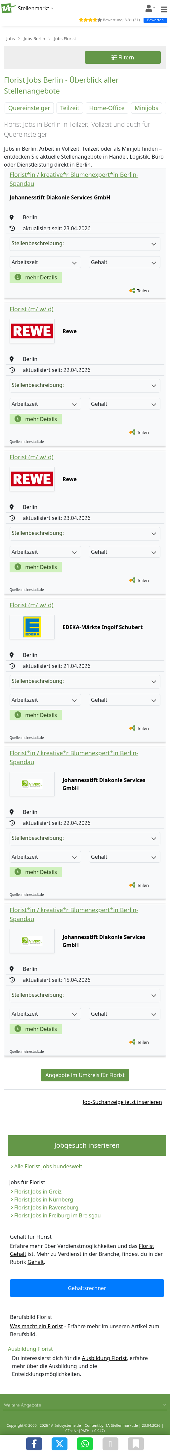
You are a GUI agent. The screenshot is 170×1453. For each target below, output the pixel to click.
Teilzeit (69, 108)
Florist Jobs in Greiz (38, 1191)
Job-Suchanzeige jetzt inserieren (122, 1102)
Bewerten (155, 19)
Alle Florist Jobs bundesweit (48, 1166)
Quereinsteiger (29, 108)
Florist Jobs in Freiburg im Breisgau (57, 1215)
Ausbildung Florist (104, 1358)
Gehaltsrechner (87, 1288)
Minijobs (146, 108)
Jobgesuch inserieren (86, 1145)
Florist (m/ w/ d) (31, 309)
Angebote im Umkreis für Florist (85, 1075)
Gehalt (35, 1262)
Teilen (143, 291)
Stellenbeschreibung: (84, 243)
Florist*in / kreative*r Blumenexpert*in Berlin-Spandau (74, 179)
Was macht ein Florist (36, 1326)
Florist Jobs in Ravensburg (46, 1207)
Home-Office (107, 108)
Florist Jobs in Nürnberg (43, 1199)
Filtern (122, 57)
